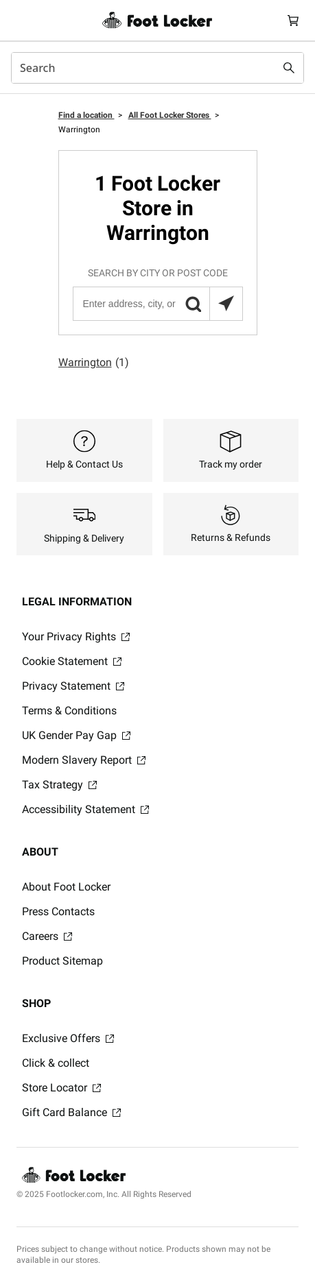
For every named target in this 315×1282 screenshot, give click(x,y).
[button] (192, 303)
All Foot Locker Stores (169, 115)
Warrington (93, 363)
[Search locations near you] (225, 303)
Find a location (86, 115)
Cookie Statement (71, 661)
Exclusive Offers (68, 1038)
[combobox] (157, 68)
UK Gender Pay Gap (76, 735)
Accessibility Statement (85, 809)
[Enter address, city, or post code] (157, 303)
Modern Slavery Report (83, 759)
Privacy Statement (73, 685)
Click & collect (55, 1062)
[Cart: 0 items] (293, 20)
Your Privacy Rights (76, 636)
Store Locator (61, 1087)
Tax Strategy (59, 784)
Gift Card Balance (71, 1112)
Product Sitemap (62, 960)
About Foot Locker (66, 886)
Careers (47, 936)
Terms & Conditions (69, 710)
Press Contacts (58, 911)
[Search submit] (289, 68)
